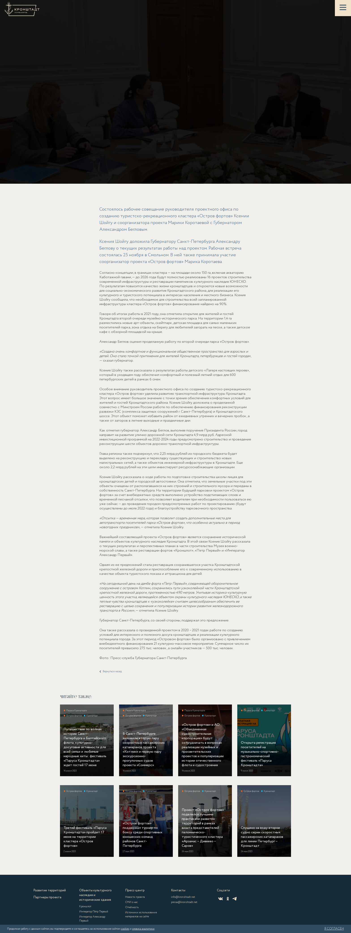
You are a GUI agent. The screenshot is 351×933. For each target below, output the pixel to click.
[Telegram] (234, 898)
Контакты (178, 890)
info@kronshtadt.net (183, 897)
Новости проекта (135, 897)
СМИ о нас (131, 902)
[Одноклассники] (228, 898)
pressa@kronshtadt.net (184, 902)
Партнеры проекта (47, 897)
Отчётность (132, 907)
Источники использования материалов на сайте (141, 914)
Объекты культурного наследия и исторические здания (95, 895)
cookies (125, 929)
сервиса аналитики (143, 929)
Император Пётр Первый (93, 912)
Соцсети (223, 890)
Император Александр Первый (92, 919)
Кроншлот (85, 906)
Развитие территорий (49, 890)
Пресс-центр (135, 890)
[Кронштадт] (22, 9)
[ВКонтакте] (220, 898)
